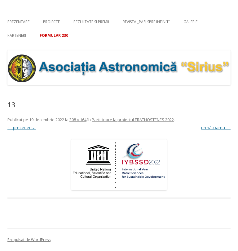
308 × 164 (77, 119)
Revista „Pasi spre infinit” (146, 21)
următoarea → (216, 127)
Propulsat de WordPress (29, 239)
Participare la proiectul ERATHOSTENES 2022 (133, 119)
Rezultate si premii (91, 21)
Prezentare (18, 21)
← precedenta (21, 127)
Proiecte (51, 21)
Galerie (190, 21)
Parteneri (16, 35)
